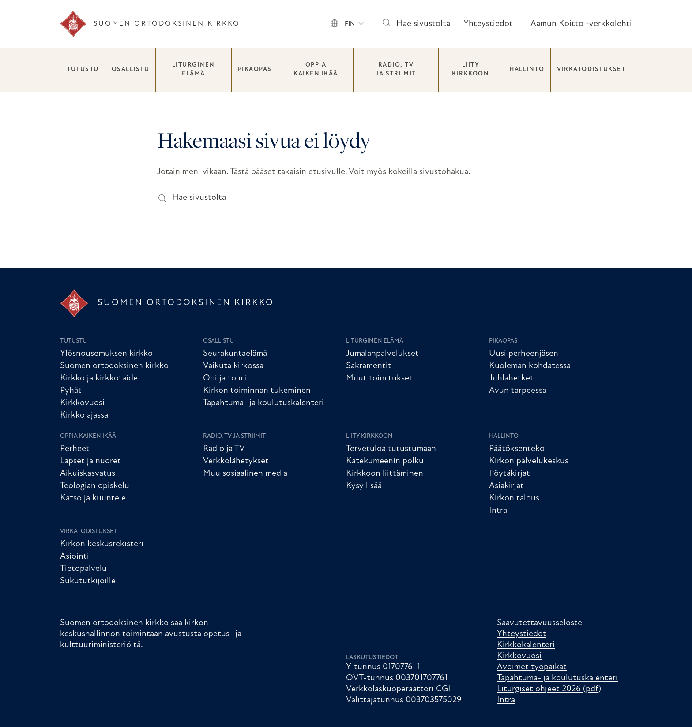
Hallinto (526, 69)
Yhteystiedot (488, 23)
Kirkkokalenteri (526, 645)
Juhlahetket (511, 378)
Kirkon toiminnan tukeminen (257, 390)
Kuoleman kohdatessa (530, 366)
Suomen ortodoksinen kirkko (114, 366)
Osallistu (131, 69)
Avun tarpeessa (517, 390)
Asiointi (74, 556)
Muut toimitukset (379, 378)
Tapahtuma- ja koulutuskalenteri (263, 403)
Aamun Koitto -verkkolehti (581, 23)
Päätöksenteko (517, 448)
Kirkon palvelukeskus (528, 461)
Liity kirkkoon (470, 69)
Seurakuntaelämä (235, 353)
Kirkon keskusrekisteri (101, 544)
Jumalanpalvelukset (382, 353)
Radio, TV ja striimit (396, 69)
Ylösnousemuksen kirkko (106, 353)
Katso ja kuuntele (93, 498)
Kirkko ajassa (84, 415)
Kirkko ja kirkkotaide (99, 378)
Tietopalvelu (83, 568)
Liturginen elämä (193, 69)
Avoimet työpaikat (532, 667)
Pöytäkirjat (509, 473)
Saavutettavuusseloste (539, 623)
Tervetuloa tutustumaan (391, 448)
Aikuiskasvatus (87, 473)
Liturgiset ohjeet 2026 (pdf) (549, 689)
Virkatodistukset (591, 69)
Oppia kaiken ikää (315, 69)
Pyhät (71, 390)
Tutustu (83, 69)
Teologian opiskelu (94, 485)
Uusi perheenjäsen (523, 353)
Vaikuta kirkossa (233, 366)
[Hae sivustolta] (386, 24)
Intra (498, 510)
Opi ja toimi (225, 378)
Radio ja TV (224, 448)
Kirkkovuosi (82, 403)
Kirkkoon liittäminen (384, 473)
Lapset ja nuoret (90, 461)
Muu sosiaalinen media (245, 473)
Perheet (75, 448)
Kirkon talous (514, 498)
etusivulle (326, 172)
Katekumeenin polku (385, 461)
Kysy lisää (364, 485)
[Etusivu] (150, 24)
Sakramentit (368, 366)
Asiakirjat (506, 485)
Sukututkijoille (88, 581)
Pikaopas (255, 69)
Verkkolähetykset (236, 461)
